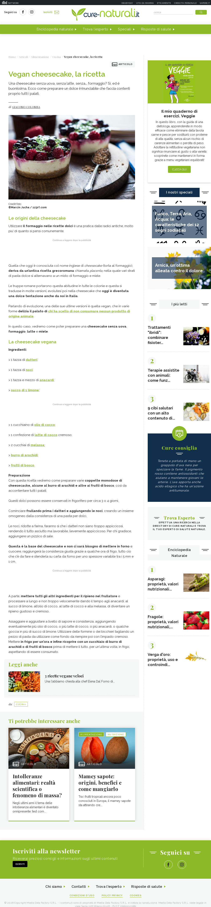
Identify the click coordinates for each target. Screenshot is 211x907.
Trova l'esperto (95, 29)
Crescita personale (185, 3)
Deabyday (127, 3)
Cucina (21, 704)
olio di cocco (44, 425)
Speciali (124, 29)
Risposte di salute (156, 29)
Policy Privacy (112, 895)
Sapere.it (205, 3)
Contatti (79, 887)
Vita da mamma (145, 3)
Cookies (136, 895)
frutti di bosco (22, 465)
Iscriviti (51, 12)
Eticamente (164, 3)
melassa (37, 445)
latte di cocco (46, 435)
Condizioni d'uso (82, 895)
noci (29, 370)
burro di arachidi (24, 455)
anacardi (46, 380)
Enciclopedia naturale (55, 29)
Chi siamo (53, 887)
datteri (31, 360)
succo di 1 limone (25, 390)
